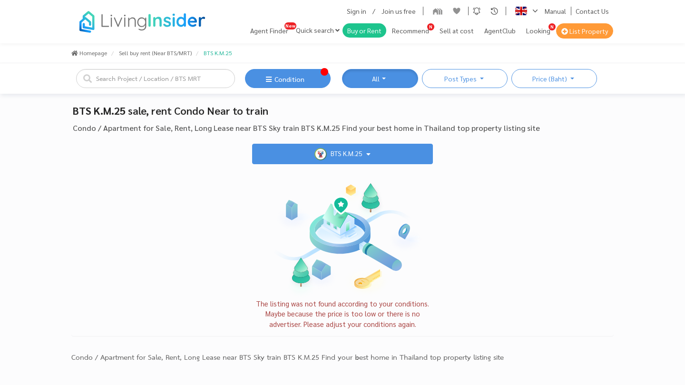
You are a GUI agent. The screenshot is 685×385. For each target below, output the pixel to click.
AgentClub (500, 30)
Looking (538, 30)
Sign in (356, 11)
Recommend (410, 30)
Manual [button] (555, 11)
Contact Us (592, 11)
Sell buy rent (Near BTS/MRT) (155, 53)
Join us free (399, 11)
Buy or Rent (364, 30)
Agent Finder (269, 30)
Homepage (89, 53)
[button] (476, 11)
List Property (584, 31)
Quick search (318, 30)
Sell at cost (457, 30)
